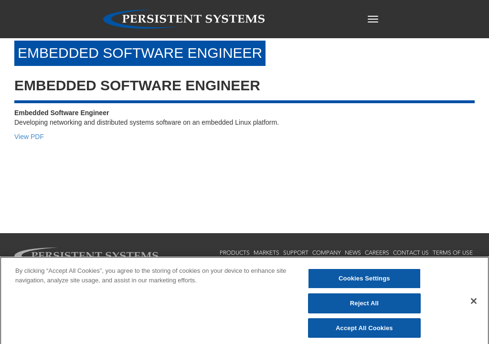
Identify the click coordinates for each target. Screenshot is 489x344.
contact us (411, 252)
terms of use (453, 252)
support (295, 252)
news (353, 252)
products (235, 252)
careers (377, 252)
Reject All (364, 305)
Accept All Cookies (364, 329)
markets (266, 252)
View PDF (29, 136)
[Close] (473, 303)
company (326, 252)
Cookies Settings (364, 280)
